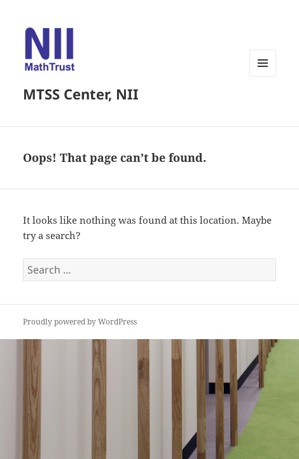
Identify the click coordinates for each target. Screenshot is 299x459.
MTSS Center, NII (81, 93)
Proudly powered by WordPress (80, 321)
